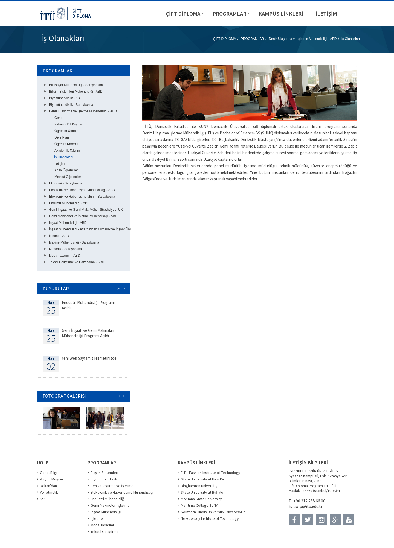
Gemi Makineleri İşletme (110, 505)
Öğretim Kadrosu (66, 144)
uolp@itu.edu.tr (308, 506)
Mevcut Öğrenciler (67, 177)
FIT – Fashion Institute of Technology (210, 472)
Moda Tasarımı (102, 525)
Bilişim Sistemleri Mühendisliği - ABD (75, 91)
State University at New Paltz (204, 479)
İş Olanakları (350, 39)
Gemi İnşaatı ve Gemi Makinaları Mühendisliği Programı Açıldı (88, 333)
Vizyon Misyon (51, 479)
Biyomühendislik (104, 479)
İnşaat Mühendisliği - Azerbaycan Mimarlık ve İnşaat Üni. (90, 229)
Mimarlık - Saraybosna (65, 249)
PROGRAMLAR (252, 39)
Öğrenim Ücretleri (67, 131)
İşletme (97, 518)
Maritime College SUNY (199, 505)
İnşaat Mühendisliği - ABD (67, 223)
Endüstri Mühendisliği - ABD (69, 203)
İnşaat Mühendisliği (106, 511)
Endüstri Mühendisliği (108, 498)
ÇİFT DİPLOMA (224, 39)
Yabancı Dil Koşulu (68, 124)
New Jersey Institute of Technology (210, 518)
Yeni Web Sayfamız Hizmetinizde (89, 358)
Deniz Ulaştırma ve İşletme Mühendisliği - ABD (303, 39)
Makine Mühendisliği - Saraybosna (74, 242)
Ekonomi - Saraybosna (65, 183)
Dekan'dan (48, 485)
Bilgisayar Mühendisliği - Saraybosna (76, 85)
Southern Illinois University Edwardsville (213, 511)
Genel (58, 118)
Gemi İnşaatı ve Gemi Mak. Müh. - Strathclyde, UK (86, 210)
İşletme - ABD (59, 236)
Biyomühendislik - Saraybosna (71, 105)
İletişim (59, 164)
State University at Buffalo (202, 492)
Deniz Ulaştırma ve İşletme (112, 485)
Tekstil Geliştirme (105, 531)
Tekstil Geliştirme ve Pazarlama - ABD (76, 262)
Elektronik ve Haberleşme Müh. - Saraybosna (82, 196)
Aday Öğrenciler (66, 170)
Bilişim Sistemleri (104, 472)
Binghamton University (199, 485)
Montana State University (201, 498)
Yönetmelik (49, 492)
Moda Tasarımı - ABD (64, 255)
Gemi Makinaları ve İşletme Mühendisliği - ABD (83, 216)
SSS (43, 498)
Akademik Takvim (67, 151)
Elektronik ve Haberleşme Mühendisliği (122, 492)
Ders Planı (62, 137)
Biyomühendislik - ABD (65, 98)
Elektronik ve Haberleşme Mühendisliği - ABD (82, 190)
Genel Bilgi (48, 472)
